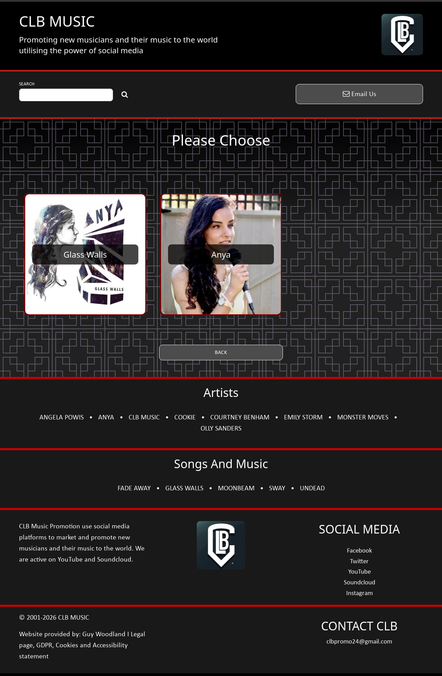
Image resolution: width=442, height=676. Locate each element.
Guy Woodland (104, 634)
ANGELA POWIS (61, 417)
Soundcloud (359, 583)
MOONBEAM (236, 488)
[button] (359, 94)
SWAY (277, 488)
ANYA (106, 417)
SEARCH (27, 84)
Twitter (359, 561)
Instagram (359, 593)
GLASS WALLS (184, 488)
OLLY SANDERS (221, 428)
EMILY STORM (303, 417)
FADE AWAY (134, 488)
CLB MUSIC (57, 21)
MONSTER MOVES (362, 417)
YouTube (359, 572)
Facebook (359, 551)
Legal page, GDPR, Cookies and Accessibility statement (82, 645)
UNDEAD (312, 488)
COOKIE (185, 417)
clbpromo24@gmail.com (359, 642)
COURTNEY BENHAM (239, 417)
